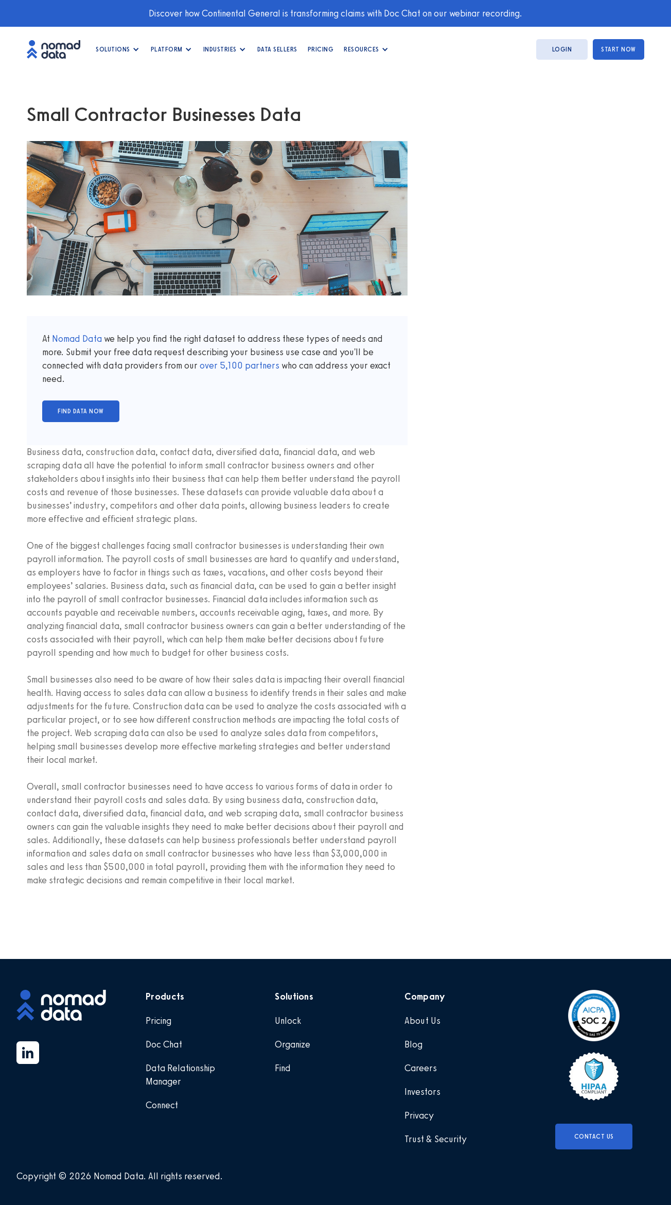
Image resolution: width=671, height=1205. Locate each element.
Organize (292, 1044)
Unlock (288, 1020)
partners (261, 365)
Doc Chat (164, 1044)
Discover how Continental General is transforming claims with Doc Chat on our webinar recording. (335, 13)
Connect (162, 1105)
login (562, 49)
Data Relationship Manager (180, 1074)
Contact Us (594, 1136)
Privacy (419, 1115)
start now (618, 49)
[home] (59, 49)
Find (283, 1068)
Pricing (321, 49)
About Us (422, 1020)
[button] (118, 49)
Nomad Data (77, 338)
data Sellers (277, 49)
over (210, 365)
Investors (422, 1091)
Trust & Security (435, 1139)
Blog (413, 1044)
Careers (420, 1068)
